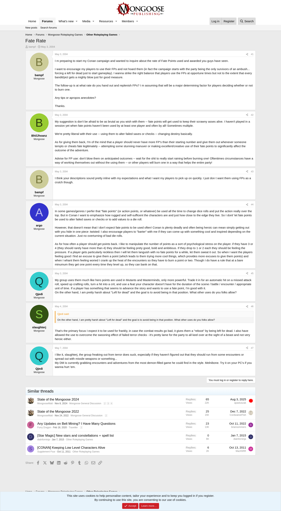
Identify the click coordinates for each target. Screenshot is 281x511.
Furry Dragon (44, 427)
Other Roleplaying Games (79, 439)
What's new (66, 21)
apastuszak (240, 403)
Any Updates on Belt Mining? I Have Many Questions (76, 424)
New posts (31, 27)
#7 (252, 348)
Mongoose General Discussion (85, 403)
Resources (106, 21)
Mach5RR (241, 451)
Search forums (48, 27)
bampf (32, 46)
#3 (252, 171)
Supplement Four (46, 451)
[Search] (247, 21)
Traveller (73, 427)
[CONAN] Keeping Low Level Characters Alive (71, 448)
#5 (252, 273)
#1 (252, 54)
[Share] (247, 54)
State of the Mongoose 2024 (58, 399)
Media (86, 21)
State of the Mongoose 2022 (58, 411)
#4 (252, 204)
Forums (47, 21)
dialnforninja (43, 439)
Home (32, 21)
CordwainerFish (238, 415)
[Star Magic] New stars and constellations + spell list (75, 435)
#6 (252, 306)
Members (128, 21)
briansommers (238, 427)
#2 (252, 115)
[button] (76, 21)
